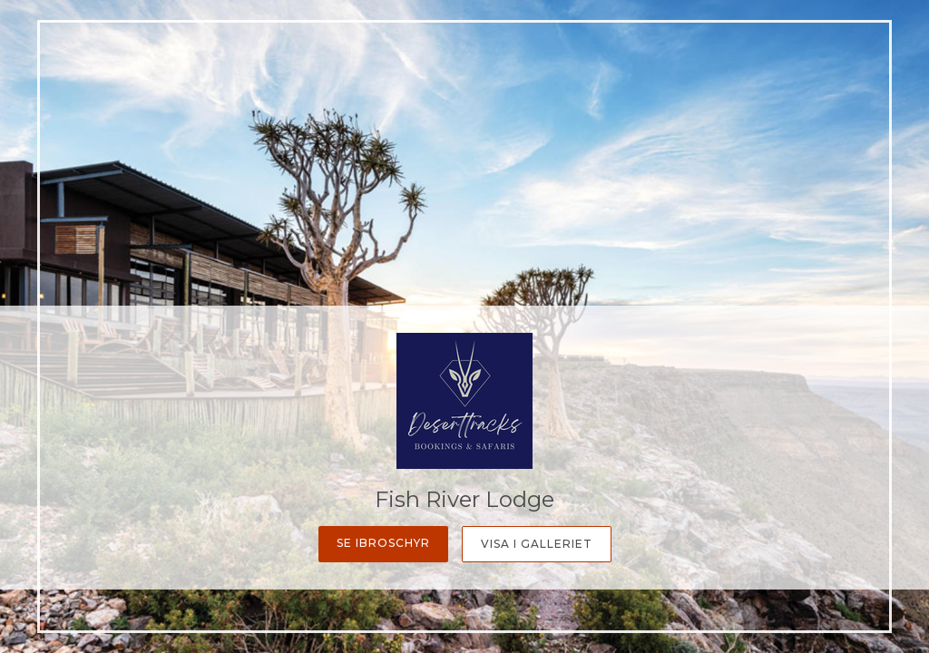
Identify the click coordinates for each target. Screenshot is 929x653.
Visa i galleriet (536, 544)
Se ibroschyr (383, 543)
